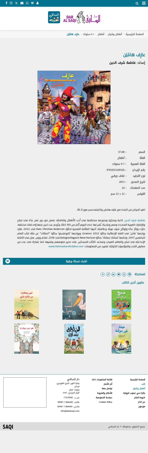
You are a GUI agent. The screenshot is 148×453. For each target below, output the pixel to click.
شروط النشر (139, 398)
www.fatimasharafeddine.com (66, 246)
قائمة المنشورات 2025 (102, 380)
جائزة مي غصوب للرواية (134, 393)
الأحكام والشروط (104, 393)
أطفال (101, 34)
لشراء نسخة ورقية (46, 261)
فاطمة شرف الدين (122, 63)
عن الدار (141, 402)
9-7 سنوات (88, 34)
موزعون (141, 406)
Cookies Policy (105, 402)
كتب (143, 384)
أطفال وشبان (115, 34)
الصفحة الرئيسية (135, 34)
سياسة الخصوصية (104, 398)
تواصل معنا (107, 388)
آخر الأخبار (108, 384)
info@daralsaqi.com (70, 411)
